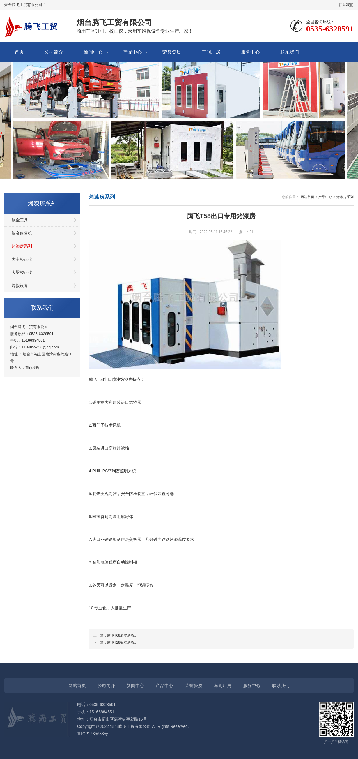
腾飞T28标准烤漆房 (122, 642)
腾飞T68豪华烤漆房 (122, 635)
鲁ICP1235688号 (92, 733)
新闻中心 (93, 52)
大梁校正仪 (22, 272)
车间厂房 (211, 52)
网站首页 (307, 197)
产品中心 (132, 52)
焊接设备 (20, 285)
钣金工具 (20, 220)
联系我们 (346, 5)
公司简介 (54, 52)
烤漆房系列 (22, 246)
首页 (19, 52)
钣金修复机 (22, 233)
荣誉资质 (171, 52)
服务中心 (250, 52)
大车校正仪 (22, 259)
